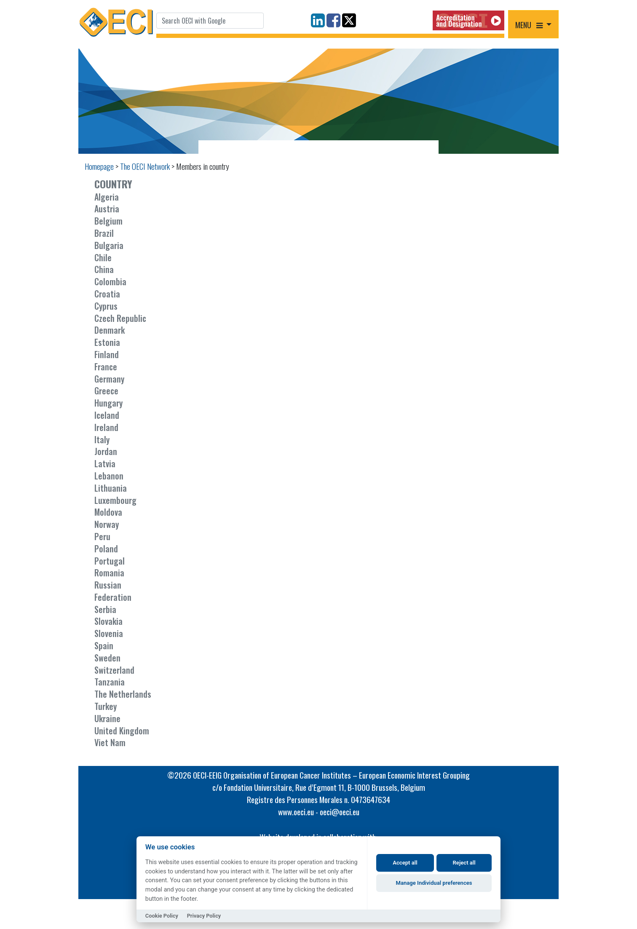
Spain (103, 645)
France (105, 366)
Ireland (106, 427)
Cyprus (106, 306)
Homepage (99, 166)
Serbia (105, 609)
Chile (103, 257)
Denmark (109, 330)
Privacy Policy (204, 916)
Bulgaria (108, 245)
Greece (106, 390)
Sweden (107, 657)
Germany (109, 378)
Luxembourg (115, 500)
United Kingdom (121, 730)
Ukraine (107, 718)
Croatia (107, 293)
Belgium (108, 220)
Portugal (109, 560)
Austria (106, 208)
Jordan (105, 451)
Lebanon (108, 475)
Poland (106, 548)
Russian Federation (112, 590)
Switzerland (114, 670)
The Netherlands (122, 694)
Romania (109, 572)
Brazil (104, 233)
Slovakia (108, 621)
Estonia (107, 342)
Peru (102, 536)
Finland (106, 354)
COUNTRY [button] (113, 183)
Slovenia (108, 633)
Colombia (110, 281)
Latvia (104, 463)
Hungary (108, 402)
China (104, 269)
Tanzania (109, 681)
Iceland (106, 415)
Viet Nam (110, 742)
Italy (102, 439)
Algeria (106, 196)
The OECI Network (145, 166)
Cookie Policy (161, 916)
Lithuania (110, 488)
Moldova (108, 512)
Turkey (105, 706)
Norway (106, 524)
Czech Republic (120, 318)
